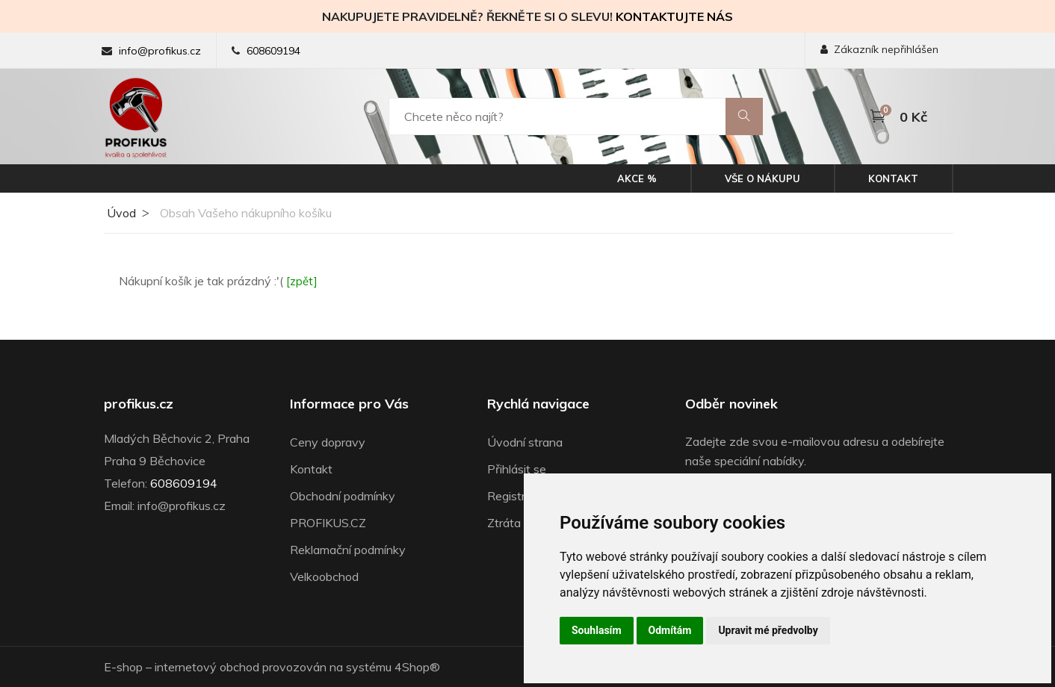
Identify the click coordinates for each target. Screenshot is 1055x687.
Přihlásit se (516, 468)
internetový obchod (207, 666)
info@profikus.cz (160, 50)
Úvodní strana (525, 442)
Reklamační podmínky (348, 549)
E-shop (123, 666)
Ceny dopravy (327, 442)
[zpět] (302, 281)
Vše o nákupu (762, 178)
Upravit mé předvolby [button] (767, 630)
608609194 (273, 50)
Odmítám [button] (670, 630)
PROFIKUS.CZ (328, 522)
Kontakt (893, 178)
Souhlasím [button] (597, 630)
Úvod (120, 212)
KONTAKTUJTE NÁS (674, 16)
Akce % (637, 178)
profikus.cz (138, 404)
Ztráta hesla (519, 522)
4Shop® (417, 666)
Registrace (516, 495)
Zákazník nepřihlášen (879, 49)
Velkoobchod (324, 576)
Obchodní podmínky (342, 495)
